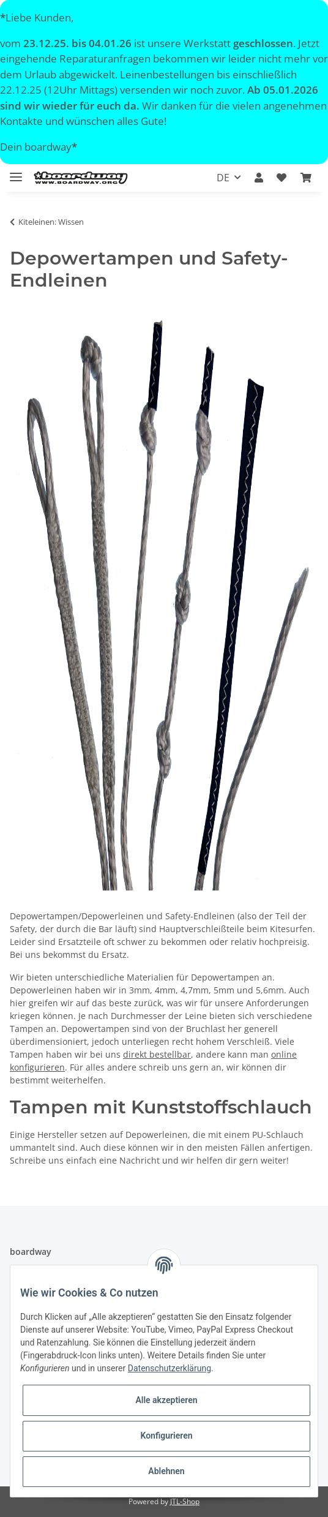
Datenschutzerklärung (169, 1368)
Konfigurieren (166, 1435)
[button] (259, 177)
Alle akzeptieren (166, 1400)
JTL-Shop (184, 1501)
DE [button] (223, 177)
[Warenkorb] (306, 177)
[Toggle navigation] (16, 171)
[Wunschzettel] (281, 177)
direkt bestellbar (157, 1054)
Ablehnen (166, 1471)
